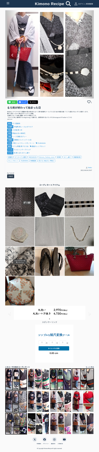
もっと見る (90, 367)
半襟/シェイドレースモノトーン (23, 143)
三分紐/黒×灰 (17, 130)
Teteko (90, 167)
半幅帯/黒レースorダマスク (23, 127)
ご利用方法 (60, 443)
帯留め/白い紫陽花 (18, 133)
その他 (10, 153)
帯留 (9, 133)
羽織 (9, 137)
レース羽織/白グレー (19, 136)
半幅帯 (10, 127)
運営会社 (53, 443)
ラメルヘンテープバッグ (22, 149)
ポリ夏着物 (16, 123)
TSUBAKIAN (41, 143)
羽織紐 (10, 140)
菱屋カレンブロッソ (38, 146)
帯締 (9, 130)
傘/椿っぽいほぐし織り (22, 153)
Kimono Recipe (49, 4)
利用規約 (39, 443)
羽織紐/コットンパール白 (22, 140)
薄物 (9, 123)
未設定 (10, 176)
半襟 (9, 143)
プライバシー (46, 443)
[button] (12, 54)
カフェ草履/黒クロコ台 (20, 146)
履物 (9, 146)
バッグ (10, 150)
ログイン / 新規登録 (83, 4)
